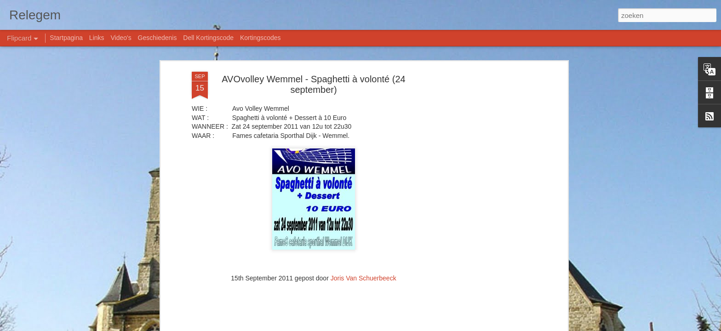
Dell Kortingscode (208, 37)
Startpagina (66, 37)
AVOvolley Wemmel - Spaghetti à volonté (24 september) (313, 84)
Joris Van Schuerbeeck (363, 278)
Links (96, 37)
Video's (120, 37)
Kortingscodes (260, 37)
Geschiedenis (157, 37)
